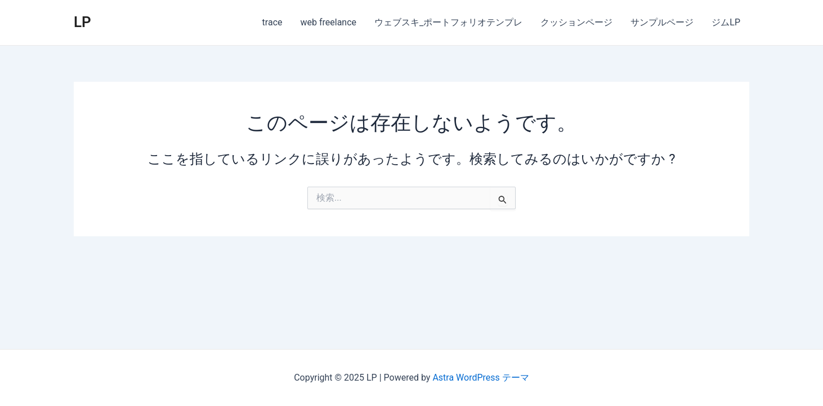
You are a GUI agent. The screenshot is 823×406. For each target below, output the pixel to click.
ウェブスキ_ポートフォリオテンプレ (448, 22)
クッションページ (576, 22)
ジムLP (726, 22)
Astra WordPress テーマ (480, 377)
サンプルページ (662, 22)
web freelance (329, 22)
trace (272, 22)
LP (82, 22)
